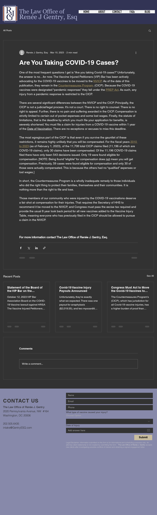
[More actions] (136, 52)
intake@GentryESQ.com (17, 427)
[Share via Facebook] (20, 247)
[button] (149, 30)
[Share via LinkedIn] (36, 247)
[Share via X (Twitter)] (28, 247)
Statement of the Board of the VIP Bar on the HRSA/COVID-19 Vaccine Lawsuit (24, 289)
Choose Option (73, 415)
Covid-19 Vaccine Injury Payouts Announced (75, 289)
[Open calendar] (148, 430)
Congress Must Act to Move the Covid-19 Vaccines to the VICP (130, 289)
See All (150, 276)
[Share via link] (44, 247)
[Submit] (143, 437)
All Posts (7, 30)
